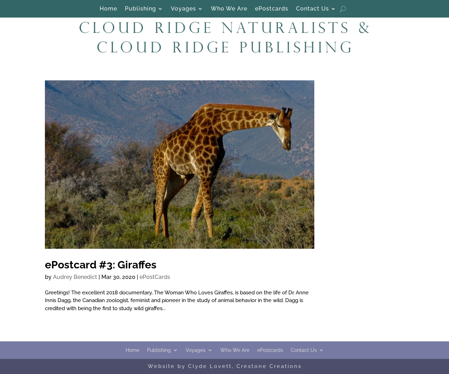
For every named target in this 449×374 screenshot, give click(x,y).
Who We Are (229, 9)
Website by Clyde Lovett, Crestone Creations (225, 366)
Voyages (183, 9)
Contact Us (312, 9)
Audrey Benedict (75, 277)
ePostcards (271, 9)
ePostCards (155, 277)
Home (108, 9)
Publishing (140, 9)
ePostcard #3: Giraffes (100, 264)
